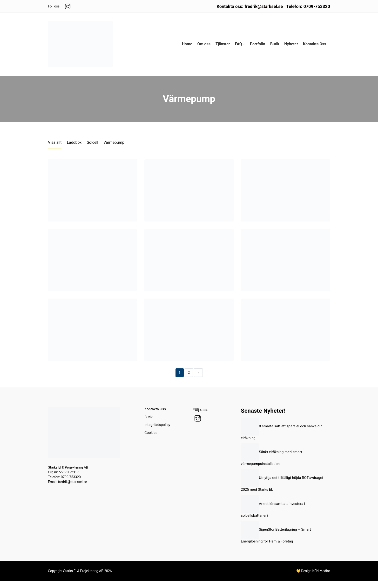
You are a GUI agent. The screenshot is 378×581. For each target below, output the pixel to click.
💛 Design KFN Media (313, 571)
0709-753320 (317, 6)
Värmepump (114, 142)
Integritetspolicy (157, 425)
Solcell (92, 142)
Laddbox (74, 142)
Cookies (150, 433)
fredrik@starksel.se (263, 6)
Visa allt (55, 142)
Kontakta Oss (155, 409)
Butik (148, 417)
